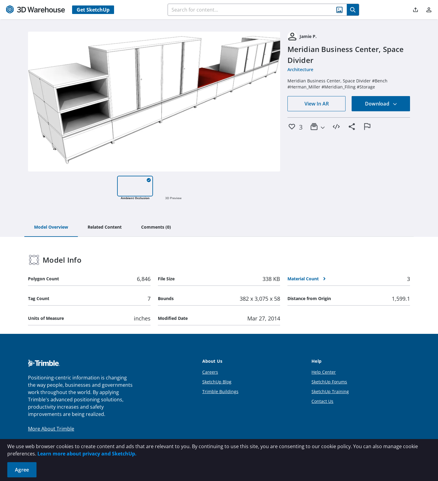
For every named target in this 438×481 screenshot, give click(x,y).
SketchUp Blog (216, 382)
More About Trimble (51, 428)
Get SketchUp (93, 9)
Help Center (323, 372)
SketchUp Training (330, 391)
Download (381, 103)
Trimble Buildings (220, 391)
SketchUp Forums (329, 382)
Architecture (300, 69)
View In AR (316, 103)
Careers (210, 372)
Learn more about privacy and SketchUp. (87, 453)
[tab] (51, 227)
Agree (22, 469)
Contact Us (322, 401)
